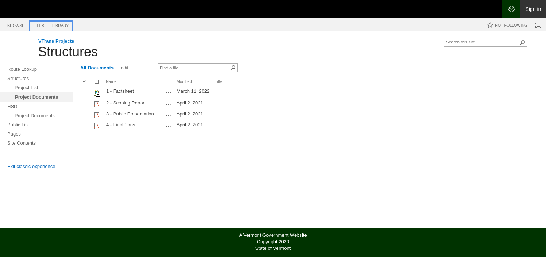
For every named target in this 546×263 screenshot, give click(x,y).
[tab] (15, 24)
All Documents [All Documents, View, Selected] (97, 67)
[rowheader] (86, 92)
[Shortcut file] (97, 95)
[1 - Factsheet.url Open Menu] (169, 92)
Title (218, 81)
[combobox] (482, 41)
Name (111, 81)
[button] (523, 42)
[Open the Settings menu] (511, 9)
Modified (184, 81)
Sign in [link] (533, 9)
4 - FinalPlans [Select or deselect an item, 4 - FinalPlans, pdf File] (120, 124)
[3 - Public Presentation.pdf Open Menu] (169, 115)
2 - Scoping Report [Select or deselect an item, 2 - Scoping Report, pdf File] (126, 103)
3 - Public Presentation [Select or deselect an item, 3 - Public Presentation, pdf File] (130, 114)
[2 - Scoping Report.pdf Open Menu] (169, 104)
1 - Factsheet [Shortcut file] (120, 91)
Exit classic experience (31, 166)
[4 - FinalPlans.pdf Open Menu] (169, 126)
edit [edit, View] (124, 67)
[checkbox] (84, 81)
